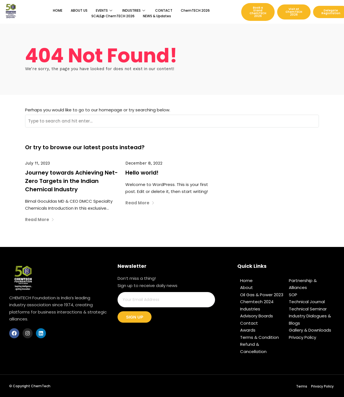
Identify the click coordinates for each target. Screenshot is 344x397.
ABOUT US (79, 10)
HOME (57, 10)
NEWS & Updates (157, 16)
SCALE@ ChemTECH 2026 (113, 16)
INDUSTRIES (133, 10)
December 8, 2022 (143, 163)
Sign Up (134, 317)
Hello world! (141, 173)
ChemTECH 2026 (195, 10)
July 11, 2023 (37, 163)
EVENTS (104, 10)
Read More (39, 219)
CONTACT (163, 10)
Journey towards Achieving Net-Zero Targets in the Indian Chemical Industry (71, 181)
